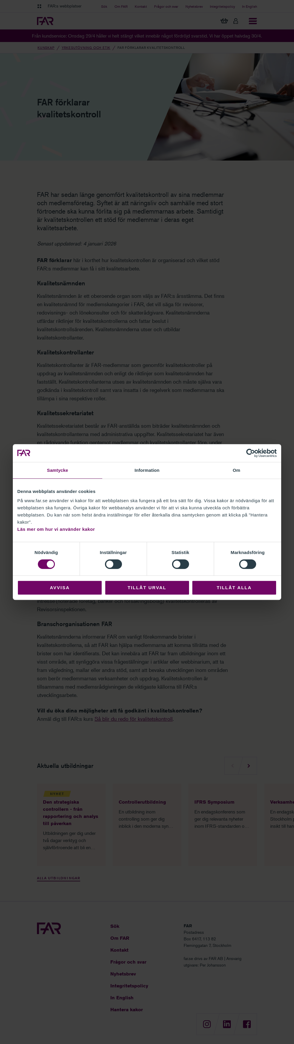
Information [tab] (147, 470)
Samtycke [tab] (57, 470)
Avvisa (60, 587)
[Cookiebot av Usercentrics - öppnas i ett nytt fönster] (251, 453)
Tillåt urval (147, 587)
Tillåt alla (234, 587)
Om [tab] (236, 470)
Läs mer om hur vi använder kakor (56, 529)
